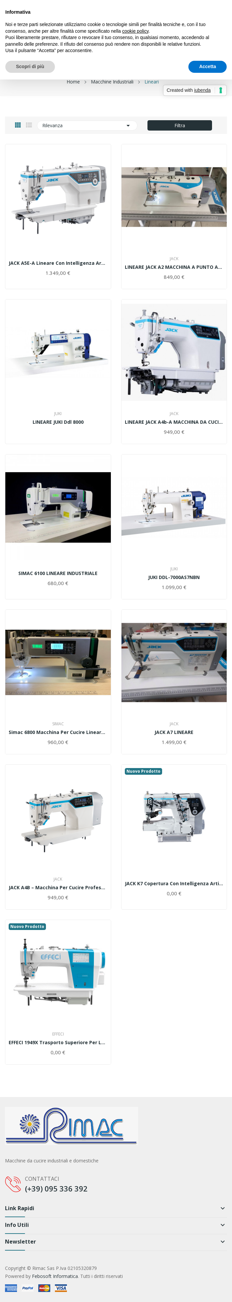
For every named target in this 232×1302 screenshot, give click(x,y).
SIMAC (58, 724)
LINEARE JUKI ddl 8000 (58, 422)
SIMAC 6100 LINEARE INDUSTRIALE (58, 573)
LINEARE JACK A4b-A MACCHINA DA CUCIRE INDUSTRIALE (174, 422)
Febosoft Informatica (55, 1276)
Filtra (179, 125)
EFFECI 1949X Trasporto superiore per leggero (58, 1043)
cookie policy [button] (135, 31)
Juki (58, 414)
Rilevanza (87, 126)
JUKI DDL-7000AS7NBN (174, 577)
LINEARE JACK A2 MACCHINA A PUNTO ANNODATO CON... (174, 267)
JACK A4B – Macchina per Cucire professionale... (58, 888)
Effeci (58, 1034)
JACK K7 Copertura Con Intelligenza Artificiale (174, 884)
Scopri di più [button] (30, 66)
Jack (174, 259)
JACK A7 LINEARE (173, 732)
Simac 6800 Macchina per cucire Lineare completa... (58, 732)
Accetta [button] (207, 66)
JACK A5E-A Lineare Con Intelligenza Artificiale (58, 263)
